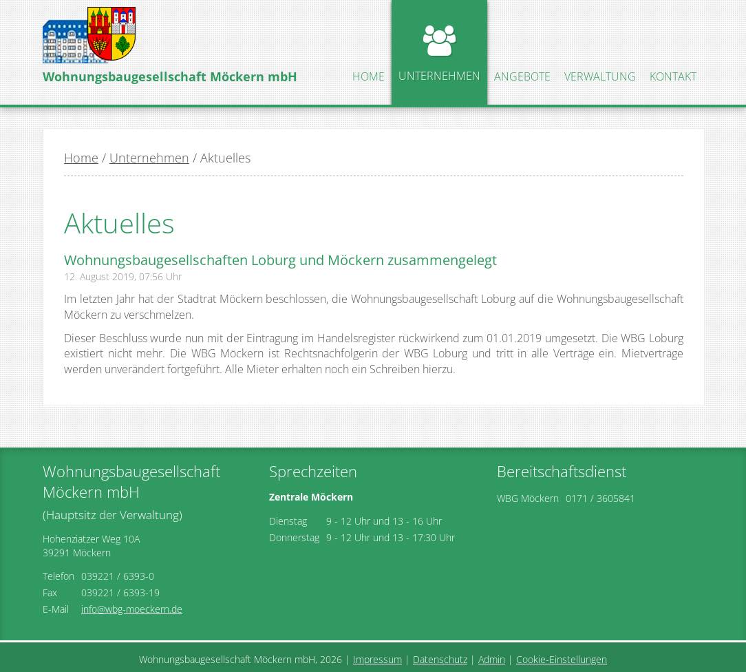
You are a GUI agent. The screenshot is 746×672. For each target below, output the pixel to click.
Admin (491, 659)
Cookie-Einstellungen (561, 659)
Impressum (377, 659)
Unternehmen (439, 75)
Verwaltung (600, 76)
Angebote (522, 76)
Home (368, 76)
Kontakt (673, 76)
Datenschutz (440, 659)
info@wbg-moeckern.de (131, 609)
